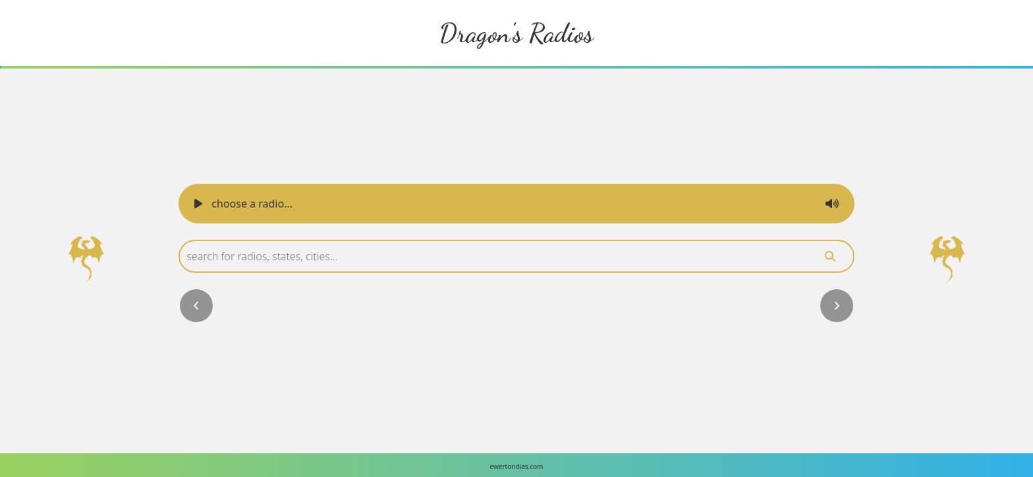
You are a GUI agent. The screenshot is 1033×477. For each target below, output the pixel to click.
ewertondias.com (517, 466)
